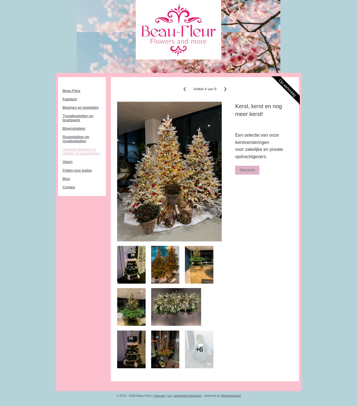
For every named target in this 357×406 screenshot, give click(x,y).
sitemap (159, 395)
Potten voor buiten (77, 170)
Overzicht (247, 170)
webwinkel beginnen (188, 395)
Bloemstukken (73, 128)
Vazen (67, 162)
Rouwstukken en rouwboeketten (75, 139)
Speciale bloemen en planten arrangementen (81, 151)
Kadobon (69, 99)
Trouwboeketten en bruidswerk (77, 118)
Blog (66, 179)
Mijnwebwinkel (231, 395)
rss (169, 395)
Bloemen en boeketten (80, 107)
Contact (68, 187)
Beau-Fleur (71, 91)
